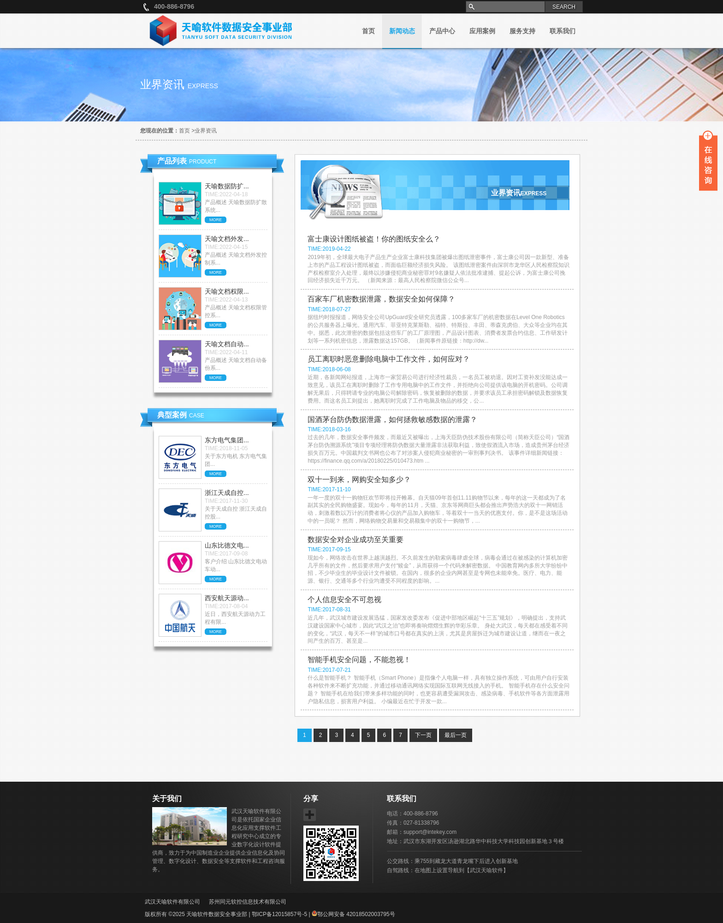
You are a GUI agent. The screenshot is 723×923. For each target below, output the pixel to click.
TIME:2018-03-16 (329, 429)
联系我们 (562, 31)
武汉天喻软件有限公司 (172, 902)
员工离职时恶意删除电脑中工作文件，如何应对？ (389, 359)
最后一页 (455, 735)
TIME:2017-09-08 (226, 553)
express (203, 86)
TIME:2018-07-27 (329, 309)
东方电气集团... (227, 440)
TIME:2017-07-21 (329, 670)
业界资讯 (206, 130)
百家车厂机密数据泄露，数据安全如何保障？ (381, 299)
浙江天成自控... (227, 492)
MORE (215, 219)
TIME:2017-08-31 (329, 609)
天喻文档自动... (227, 344)
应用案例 (482, 31)
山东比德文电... (227, 545)
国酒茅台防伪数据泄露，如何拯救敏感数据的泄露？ (392, 419)
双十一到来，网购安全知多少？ (359, 479)
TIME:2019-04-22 (329, 249)
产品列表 (186, 161)
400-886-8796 (174, 6)
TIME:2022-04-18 (226, 194)
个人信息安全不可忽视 (344, 599)
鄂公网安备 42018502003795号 (353, 914)
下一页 (423, 735)
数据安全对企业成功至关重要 (355, 539)
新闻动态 (402, 31)
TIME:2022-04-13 (226, 299)
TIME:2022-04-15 (226, 247)
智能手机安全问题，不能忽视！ (359, 660)
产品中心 (442, 31)
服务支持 (522, 31)
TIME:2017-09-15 (329, 549)
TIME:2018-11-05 (226, 448)
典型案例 (180, 415)
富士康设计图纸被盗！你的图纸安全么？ (374, 239)
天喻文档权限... (227, 291)
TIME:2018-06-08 (329, 369)
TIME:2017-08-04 (226, 606)
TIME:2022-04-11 (226, 352)
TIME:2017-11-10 (329, 489)
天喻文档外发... (227, 238)
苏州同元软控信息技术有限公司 (247, 902)
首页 (368, 31)
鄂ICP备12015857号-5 (279, 914)
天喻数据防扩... (227, 186)
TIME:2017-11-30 (226, 501)
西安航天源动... (227, 598)
